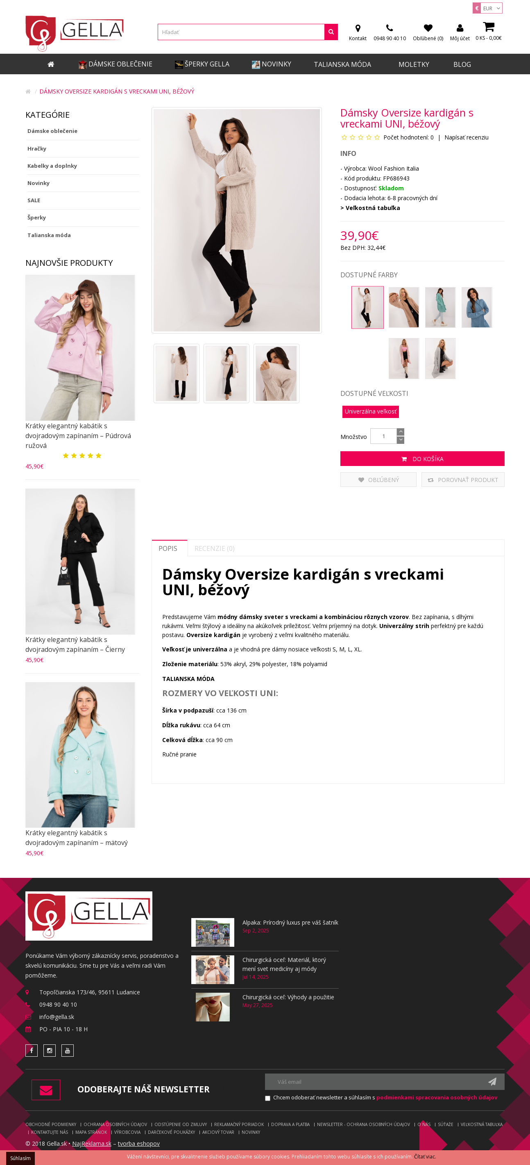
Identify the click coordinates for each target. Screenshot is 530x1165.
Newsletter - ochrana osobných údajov (363, 1124)
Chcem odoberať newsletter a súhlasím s (385, 1097)
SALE (33, 200)
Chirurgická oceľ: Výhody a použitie (288, 997)
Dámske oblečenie (52, 131)
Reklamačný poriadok (239, 1124)
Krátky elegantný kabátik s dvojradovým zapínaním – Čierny (75, 644)
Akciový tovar (218, 1132)
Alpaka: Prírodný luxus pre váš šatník (290, 922)
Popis (168, 548)
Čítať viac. (425, 1156)
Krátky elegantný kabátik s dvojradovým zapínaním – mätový (76, 837)
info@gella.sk (56, 1017)
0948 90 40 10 (58, 1004)
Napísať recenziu (466, 137)
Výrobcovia (127, 1132)
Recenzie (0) (215, 548)
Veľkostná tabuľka (482, 1124)
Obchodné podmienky (50, 1124)
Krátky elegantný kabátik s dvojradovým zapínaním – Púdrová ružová (78, 435)
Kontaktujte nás (49, 1132)
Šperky (36, 217)
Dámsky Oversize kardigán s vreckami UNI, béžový (116, 91)
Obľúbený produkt (378, 481)
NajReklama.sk (91, 1143)
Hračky (36, 148)
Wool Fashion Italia (393, 168)
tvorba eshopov (139, 1143)
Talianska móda (49, 235)
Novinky (38, 183)
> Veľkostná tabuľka (370, 208)
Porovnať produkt (463, 480)
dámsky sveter (261, 617)
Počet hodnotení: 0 (408, 137)
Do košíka (422, 459)
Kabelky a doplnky (52, 165)
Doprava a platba (290, 1124)
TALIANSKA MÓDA (188, 679)
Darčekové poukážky (171, 1132)
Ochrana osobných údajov (115, 1124)
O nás (423, 1124)
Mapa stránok (91, 1132)
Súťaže (445, 1124)
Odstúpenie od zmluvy (180, 1124)
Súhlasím (20, 1158)
